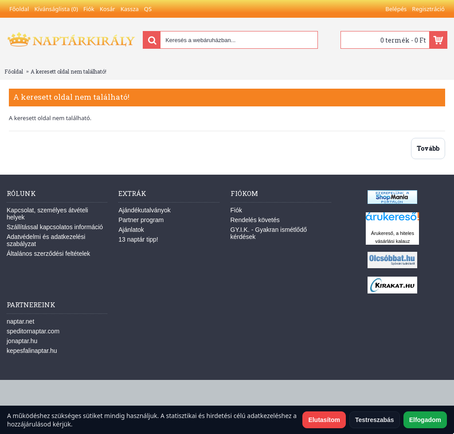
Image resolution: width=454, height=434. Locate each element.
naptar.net (20, 321)
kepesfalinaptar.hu (32, 350)
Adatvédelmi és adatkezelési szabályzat (46, 240)
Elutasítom (324, 419)
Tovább (428, 148)
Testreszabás (374, 419)
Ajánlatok (131, 229)
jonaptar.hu (22, 340)
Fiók (236, 210)
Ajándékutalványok (144, 210)
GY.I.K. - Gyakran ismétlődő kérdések (269, 233)
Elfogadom (425, 419)
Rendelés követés (255, 219)
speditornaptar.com (33, 331)
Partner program (141, 219)
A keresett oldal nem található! (68, 71)
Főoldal (13, 71)
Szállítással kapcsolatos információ (55, 227)
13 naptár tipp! (138, 239)
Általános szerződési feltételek (48, 253)
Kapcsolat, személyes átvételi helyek (47, 214)
